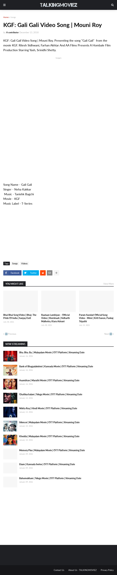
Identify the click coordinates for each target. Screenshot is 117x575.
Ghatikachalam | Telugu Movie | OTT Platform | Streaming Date (50, 394)
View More (108, 283)
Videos (24, 263)
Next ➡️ (108, 334)
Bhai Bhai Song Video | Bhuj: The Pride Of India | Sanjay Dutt (19, 316)
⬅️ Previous (10, 334)
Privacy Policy (107, 570)
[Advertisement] (58, 83)
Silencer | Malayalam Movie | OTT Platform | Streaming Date (49, 422)
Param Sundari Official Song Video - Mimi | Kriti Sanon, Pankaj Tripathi (96, 318)
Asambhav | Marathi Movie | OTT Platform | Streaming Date (49, 380)
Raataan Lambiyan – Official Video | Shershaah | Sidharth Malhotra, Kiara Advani (55, 318)
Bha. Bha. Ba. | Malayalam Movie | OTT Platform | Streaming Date (51, 352)
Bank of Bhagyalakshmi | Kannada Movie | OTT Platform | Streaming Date (56, 366)
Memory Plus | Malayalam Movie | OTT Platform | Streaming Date (52, 450)
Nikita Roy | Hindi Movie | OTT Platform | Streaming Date (48, 408)
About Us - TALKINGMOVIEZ (82, 570)
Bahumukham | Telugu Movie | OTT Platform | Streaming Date (50, 478)
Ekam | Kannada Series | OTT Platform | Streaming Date (47, 464)
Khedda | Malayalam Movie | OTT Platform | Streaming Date (49, 436)
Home (6, 17)
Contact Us (59, 570)
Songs (13, 17)
